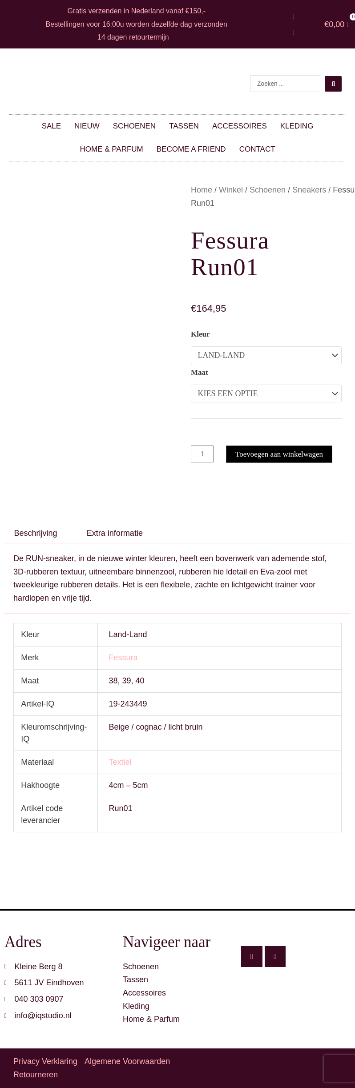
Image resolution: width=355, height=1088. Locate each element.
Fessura (123, 657)
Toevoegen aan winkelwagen (280, 454)
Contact (257, 149)
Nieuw (87, 126)
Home (201, 189)
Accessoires (239, 126)
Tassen (184, 126)
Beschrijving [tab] (35, 533)
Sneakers (309, 189)
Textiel (120, 762)
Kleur (200, 334)
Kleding (297, 126)
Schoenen (134, 126)
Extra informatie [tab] (115, 533)
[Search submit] (333, 84)
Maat (199, 372)
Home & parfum (111, 149)
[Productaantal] (203, 454)
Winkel (231, 189)
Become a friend (191, 149)
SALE (51, 126)
